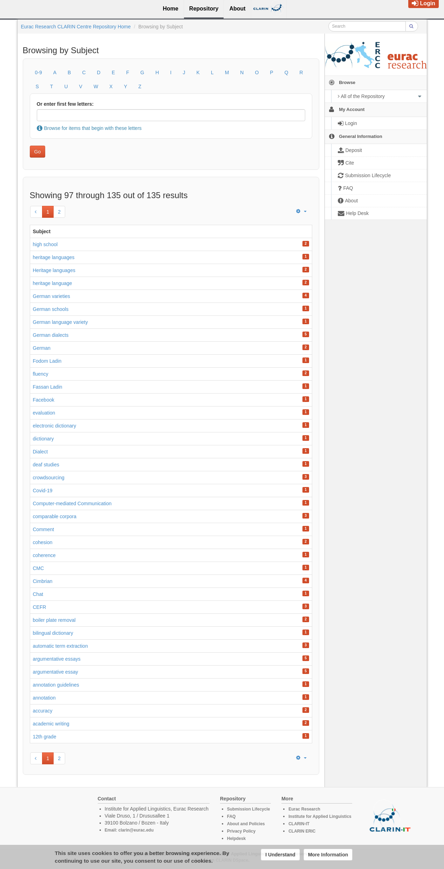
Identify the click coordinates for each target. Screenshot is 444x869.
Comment (43, 529)
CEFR (39, 607)
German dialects (51, 335)
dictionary (43, 439)
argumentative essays (57, 659)
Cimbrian (43, 581)
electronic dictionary (54, 426)
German (42, 348)
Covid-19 (43, 490)
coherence (44, 555)
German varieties (51, 296)
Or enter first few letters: (65, 104)
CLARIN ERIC (301, 831)
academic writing (51, 724)
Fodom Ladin (47, 361)
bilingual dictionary (53, 633)
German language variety (60, 322)
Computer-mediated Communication (72, 503)
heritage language (52, 283)
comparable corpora (55, 516)
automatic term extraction (60, 646)
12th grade (44, 736)
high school (45, 244)
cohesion (43, 542)
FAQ (231, 816)
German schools (51, 309)
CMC (38, 568)
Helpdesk (236, 838)
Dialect (40, 451)
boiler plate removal (54, 620)
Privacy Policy (241, 831)
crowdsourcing (48, 477)
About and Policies (246, 823)
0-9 (38, 72)
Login (423, 3)
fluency (40, 374)
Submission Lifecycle (248, 809)
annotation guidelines (56, 685)
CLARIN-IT (298, 823)
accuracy (43, 711)
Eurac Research (304, 809)
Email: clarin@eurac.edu (129, 830)
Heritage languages (54, 270)
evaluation (44, 413)
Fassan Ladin (47, 387)
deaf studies (46, 464)
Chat (38, 594)
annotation (44, 698)
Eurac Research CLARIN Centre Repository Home (76, 26)
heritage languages (54, 257)
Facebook (43, 400)
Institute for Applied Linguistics (319, 816)
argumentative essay (55, 672)
